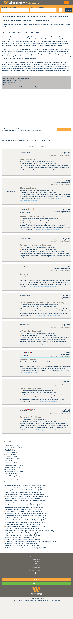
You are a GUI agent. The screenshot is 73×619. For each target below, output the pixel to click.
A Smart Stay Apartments (31, 331)
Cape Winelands (58, 45)
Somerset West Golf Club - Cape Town (20, 537)
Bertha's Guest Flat (28, 360)
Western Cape (21, 16)
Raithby (10, 450)
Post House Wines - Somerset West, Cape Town (23, 503)
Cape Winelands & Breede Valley (37, 16)
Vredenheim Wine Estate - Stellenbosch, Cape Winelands (26, 526)
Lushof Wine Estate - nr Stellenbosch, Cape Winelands (25, 494)
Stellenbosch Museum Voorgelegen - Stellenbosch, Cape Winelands (29, 531)
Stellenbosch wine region (23, 68)
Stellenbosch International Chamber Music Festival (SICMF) (27, 548)
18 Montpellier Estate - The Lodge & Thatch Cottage (42, 302)
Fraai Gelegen (12, 476)
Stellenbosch (25, 39)
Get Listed (37, 559)
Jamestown (12, 446)
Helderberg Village (14, 465)
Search (68, 10)
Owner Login (36, 583)
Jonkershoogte (13, 467)
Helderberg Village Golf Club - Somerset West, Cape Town (26, 513)
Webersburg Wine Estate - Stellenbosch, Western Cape (25, 485)
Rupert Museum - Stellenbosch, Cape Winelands (23, 524)
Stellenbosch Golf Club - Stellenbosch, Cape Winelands (25, 518)
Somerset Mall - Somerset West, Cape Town (22, 546)
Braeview (11, 474)
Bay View (24, 274)
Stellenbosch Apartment (30, 388)
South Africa (11, 16)
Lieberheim (11, 454)
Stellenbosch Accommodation (58, 16)
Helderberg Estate (14, 471)
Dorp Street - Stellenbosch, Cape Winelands (22, 528)
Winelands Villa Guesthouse (32, 216)
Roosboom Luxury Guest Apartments (36, 245)
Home (4, 16)
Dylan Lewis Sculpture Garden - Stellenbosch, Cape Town (26, 520)
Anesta (10, 469)
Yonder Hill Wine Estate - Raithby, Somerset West (23, 511)
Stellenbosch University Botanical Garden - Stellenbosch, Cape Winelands (31, 541)
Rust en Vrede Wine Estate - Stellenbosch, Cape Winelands (26, 496)
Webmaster (36, 561)
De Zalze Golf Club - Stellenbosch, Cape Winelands (24, 507)
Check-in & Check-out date (37, 7)
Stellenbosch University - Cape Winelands (21, 543)
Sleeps (60, 7)
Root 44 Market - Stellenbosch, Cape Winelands (23, 492)
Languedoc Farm (27, 159)
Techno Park (12, 452)
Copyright (37, 563)
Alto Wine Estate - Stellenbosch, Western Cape (23, 488)
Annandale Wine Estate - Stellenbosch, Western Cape (25, 522)
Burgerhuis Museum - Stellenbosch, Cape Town (23, 533)
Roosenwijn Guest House (31, 417)
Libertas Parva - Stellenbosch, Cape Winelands (23, 539)
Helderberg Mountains (9, 39)
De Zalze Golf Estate (15, 448)
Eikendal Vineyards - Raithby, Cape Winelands (22, 498)
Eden (10, 461)
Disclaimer (36, 565)
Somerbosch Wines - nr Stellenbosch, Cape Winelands (25, 501)
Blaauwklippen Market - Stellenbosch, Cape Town (23, 509)
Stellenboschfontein (29, 188)
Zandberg (11, 456)
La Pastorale (12, 463)
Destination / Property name (8, 7)
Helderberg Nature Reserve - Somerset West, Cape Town (26, 516)
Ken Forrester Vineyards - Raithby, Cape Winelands (24, 505)
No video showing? (64, 130)
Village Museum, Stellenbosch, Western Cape (22, 535)
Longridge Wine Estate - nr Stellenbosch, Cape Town (24, 490)
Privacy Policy (36, 568)
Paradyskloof (12, 458)
